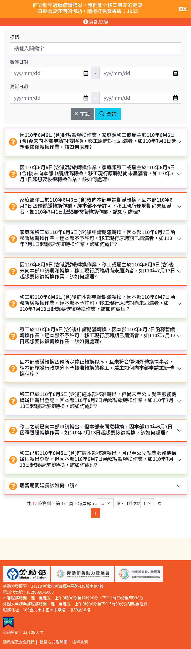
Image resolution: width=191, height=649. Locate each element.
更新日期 (19, 86)
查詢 (107, 113)
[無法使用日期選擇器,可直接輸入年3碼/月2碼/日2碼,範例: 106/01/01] (50, 73)
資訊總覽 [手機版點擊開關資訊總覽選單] (96, 21)
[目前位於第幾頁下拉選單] (147, 503)
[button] (26, 574)
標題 (14, 37)
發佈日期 (19, 61)
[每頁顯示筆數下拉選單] (105, 503)
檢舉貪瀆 (80, 642)
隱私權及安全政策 (19, 642)
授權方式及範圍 (53, 642)
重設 (82, 113)
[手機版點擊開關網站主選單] (183, 9)
